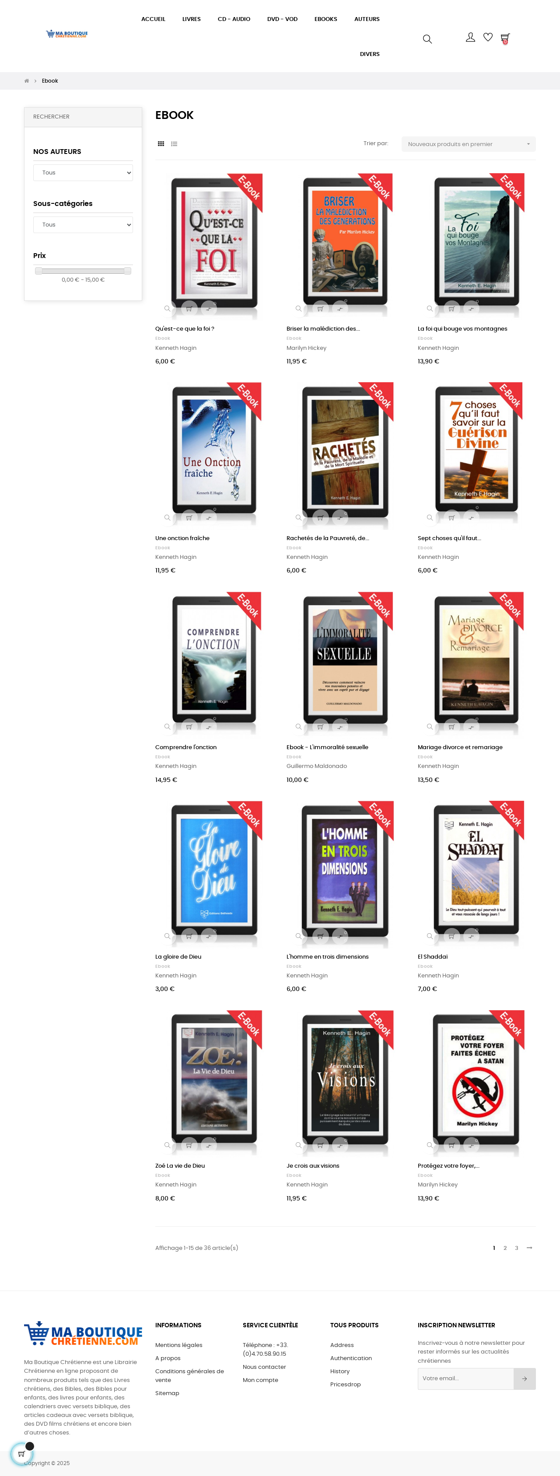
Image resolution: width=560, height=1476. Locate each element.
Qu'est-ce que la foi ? (184, 329)
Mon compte (260, 1380)
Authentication (351, 1358)
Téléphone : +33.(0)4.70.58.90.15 (265, 1350)
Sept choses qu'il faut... (449, 538)
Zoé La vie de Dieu (180, 1166)
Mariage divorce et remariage (460, 747)
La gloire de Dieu (178, 957)
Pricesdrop (345, 1385)
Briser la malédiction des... (323, 329)
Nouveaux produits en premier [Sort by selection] (472, 144)
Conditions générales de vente (189, 1376)
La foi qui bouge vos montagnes (463, 329)
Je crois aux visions (313, 1166)
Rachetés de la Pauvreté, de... (328, 538)
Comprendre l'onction (186, 747)
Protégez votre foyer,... (449, 1166)
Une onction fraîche (182, 538)
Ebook (163, 338)
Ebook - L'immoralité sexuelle (327, 747)
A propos (168, 1358)
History (340, 1372)
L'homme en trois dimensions (328, 957)
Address (342, 1345)
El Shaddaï (433, 957)
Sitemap (167, 1393)
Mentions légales (179, 1345)
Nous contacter (264, 1367)
